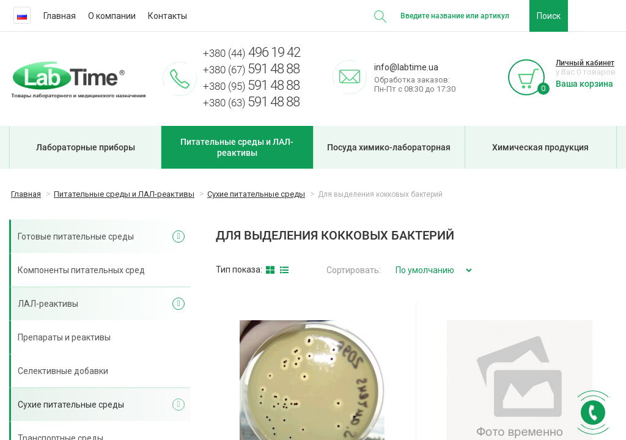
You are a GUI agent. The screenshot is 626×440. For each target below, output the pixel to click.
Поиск (549, 16)
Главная (59, 16)
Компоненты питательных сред (81, 270)
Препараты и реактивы (64, 337)
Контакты (167, 16)
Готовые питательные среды (76, 236)
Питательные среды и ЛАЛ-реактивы (236, 147)
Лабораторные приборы (85, 147)
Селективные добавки (63, 371)
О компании (112, 16)
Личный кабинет (585, 63)
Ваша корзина (584, 84)
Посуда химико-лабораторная (389, 147)
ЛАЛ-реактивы (48, 304)
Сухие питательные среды (71, 404)
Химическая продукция (540, 147)
